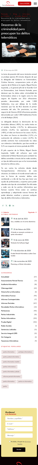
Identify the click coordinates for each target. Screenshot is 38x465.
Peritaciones (5, 311)
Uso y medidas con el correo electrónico (23, 221)
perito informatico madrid (11, 362)
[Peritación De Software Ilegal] (5, 243)
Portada (4, 14)
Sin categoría (6, 337)
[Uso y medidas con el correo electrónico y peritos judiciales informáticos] (5, 221)
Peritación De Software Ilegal (20, 243)
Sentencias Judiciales (8, 329)
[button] (35, 3)
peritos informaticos (9, 366)
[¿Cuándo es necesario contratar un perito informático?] (5, 232)
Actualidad (5, 277)
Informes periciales (7, 303)
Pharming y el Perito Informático (21, 264)
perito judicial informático (11, 357)
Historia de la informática (10, 292)
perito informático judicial (11, 371)
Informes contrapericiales (10, 299)
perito (5, 386)
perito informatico (8, 352)
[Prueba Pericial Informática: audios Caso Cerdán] (5, 253)
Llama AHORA (24, 3)
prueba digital (21, 16)
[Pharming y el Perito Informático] (5, 264)
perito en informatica (25, 381)
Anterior (5, 212)
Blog (15, 14)
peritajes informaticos (25, 352)
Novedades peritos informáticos (12, 307)
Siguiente (32, 212)
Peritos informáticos (8, 318)
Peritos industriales (8, 314)
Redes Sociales (6, 326)
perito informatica (8, 381)
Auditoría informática (9, 284)
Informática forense (8, 296)
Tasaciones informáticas (9, 341)
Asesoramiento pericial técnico (12, 281)
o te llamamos (10, 414)
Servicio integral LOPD (9, 333)
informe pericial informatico (11, 376)
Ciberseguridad (6, 288)
